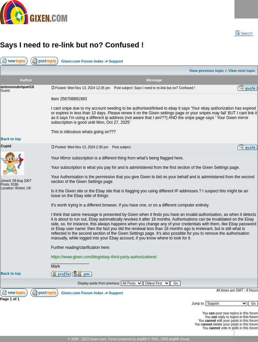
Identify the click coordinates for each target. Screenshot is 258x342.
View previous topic (206, 71)
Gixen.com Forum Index (82, 61)
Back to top (11, 139)
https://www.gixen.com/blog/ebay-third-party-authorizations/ (104, 257)
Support (116, 61)
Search (244, 33)
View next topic (241, 71)
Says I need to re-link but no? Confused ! (72, 45)
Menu (246, 9)
